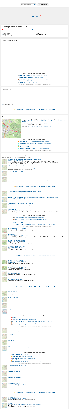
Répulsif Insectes (17, 354)
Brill (22, 160)
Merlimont (25, 198)
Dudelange (24, 261)
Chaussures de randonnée (19, 324)
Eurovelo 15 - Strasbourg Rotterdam (16, 246)
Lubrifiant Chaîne (24, 143)
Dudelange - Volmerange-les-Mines (16, 260)
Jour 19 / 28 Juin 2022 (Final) (14, 377)
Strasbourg (20, 247)
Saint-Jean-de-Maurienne (27, 335)
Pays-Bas (9, 372)
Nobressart (21, 229)
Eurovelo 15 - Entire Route (14, 371)
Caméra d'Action (19, 217)
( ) (42, 123)
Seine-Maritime (17, 347)
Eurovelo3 (10, 403)
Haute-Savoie (22, 235)
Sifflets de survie (16, 319)
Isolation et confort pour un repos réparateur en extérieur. (34, 222)
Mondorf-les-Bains (22, 192)
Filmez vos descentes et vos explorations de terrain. (34, 217)
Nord (18, 279)
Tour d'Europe (11, 309)
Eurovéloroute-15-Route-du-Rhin (15, 171)
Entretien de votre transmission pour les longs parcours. (40, 143)
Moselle (16, 293)
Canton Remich (15, 160)
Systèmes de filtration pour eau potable (27, 358)
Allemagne (9, 404)
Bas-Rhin (16, 247)
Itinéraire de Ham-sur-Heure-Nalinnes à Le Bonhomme (20, 203)
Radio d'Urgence (16, 360)
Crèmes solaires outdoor (26, 148)
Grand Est (12, 247)
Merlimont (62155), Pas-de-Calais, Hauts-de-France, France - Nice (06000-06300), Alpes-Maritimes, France (33, 197)
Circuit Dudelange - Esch (13, 266)
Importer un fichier (43, 4)
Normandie (12, 347)
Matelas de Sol (19, 222)
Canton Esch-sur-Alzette (17, 241)
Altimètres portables (25, 146)
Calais (24, 167)
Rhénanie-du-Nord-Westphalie (17, 404)
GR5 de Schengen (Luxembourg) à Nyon (17, 365)
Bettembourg (24, 241)
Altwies (20, 160)
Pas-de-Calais (19, 167)
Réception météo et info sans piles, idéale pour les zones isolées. (34, 360)
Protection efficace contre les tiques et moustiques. (32, 354)
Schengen (20, 366)
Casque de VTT (23, 82)
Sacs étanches (19, 221)
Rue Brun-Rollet (11, 334)
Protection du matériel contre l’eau (30, 221)
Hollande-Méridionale (15, 372)
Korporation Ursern (15, 173)
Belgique (9, 204)
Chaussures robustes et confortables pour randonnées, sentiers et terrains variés (42, 324)
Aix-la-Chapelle (38, 404)
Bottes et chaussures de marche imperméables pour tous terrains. (40, 321)
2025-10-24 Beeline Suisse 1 (14, 272)
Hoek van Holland (23, 372)
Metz (19, 293)
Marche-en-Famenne (12, 209)
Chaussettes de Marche (21, 224)
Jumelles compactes (18, 323)
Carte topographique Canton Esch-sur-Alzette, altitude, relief (39, 126)
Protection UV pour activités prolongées (41, 148)
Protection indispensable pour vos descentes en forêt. (38, 82)
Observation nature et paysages (30, 323)
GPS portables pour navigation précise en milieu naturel (33, 317)
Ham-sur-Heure (20, 204)
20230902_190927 (12, 291)
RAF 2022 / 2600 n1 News (14, 297)
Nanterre (18, 273)
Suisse (9, 173)
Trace (9, 346)
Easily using (35, 109)
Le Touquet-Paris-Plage (27, 299)
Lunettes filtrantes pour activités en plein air (41, 80)
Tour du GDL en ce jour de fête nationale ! (17, 228)
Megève (26, 235)
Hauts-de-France (14, 167)
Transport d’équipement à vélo (26, 356)
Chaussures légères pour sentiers (36, 77)
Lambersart (22, 279)
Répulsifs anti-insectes (26, 145)
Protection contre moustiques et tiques (40, 145)
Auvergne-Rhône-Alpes (15, 235)
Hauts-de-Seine (13, 273)
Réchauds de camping (26, 141)
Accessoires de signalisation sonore (29, 319)
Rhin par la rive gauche (13, 177)
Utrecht (13, 378)
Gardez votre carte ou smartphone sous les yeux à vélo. (40, 79)
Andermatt (21, 173)
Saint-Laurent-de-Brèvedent (26, 347)
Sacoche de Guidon (24, 79)
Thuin (16, 204)
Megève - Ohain (11, 234)
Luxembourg (10, 160)
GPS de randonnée (17, 317)
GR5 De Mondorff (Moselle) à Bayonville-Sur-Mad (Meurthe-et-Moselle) (24, 159)
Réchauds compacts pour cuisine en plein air (40, 141)
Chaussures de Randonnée (19, 321)
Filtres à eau (15, 358)
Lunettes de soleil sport (25, 80)
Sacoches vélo (16, 356)
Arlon (17, 229)
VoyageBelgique (11, 340)
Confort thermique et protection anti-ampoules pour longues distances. (42, 224)
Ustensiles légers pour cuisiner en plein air (39, 75)
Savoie (21, 335)
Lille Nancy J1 (11, 278)
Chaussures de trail (24, 77)
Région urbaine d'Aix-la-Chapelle (29, 404)
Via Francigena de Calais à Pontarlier (16, 165)
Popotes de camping (24, 75)
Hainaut (12, 204)
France (9, 167)
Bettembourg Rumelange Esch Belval (16, 240)
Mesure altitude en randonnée (37, 146)
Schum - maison (11, 328)
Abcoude (16, 378)
